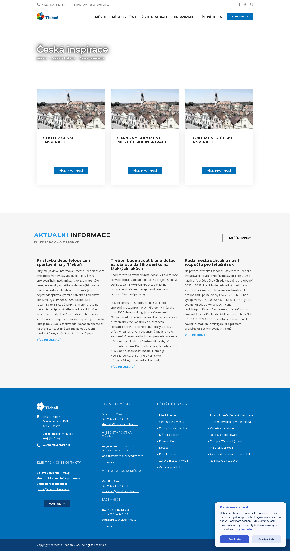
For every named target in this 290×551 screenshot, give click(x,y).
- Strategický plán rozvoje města (229, 421)
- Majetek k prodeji (220, 447)
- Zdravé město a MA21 (172, 460)
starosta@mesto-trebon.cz (120, 424)
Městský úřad (124, 17)
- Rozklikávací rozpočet (223, 460)
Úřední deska (211, 17)
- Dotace (162, 447)
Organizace (184, 17)
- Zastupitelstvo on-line (172, 428)
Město (100, 17)
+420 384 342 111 (52, 4)
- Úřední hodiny (167, 415)
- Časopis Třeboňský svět (225, 441)
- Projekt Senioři (167, 454)
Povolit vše (235, 539)
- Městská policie (168, 434)
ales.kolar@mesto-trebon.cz (120, 491)
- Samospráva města (170, 421)
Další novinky (239, 238)
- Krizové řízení (167, 441)
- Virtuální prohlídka (169, 467)
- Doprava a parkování (222, 434)
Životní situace (155, 17)
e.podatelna (72, 478)
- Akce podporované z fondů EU (229, 454)
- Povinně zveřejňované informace (230, 415)
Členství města (63, 58)
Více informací (71, 170)
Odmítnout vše (266, 539)
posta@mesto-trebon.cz (91, 4)
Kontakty (240, 16)
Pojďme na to (244, 529)
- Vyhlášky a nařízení (221, 428)
